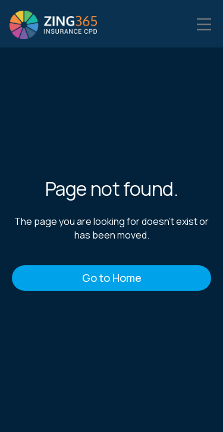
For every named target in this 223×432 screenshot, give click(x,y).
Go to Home (112, 278)
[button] (204, 23)
